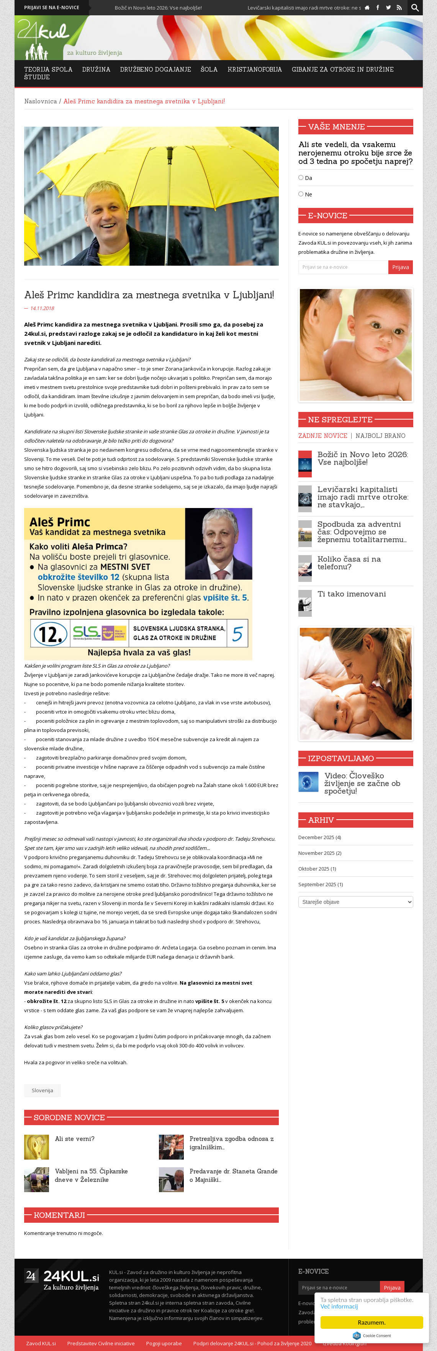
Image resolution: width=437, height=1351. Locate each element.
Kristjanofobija (255, 69)
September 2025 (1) (320, 884)
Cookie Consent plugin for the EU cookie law (372, 1335)
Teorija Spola (48, 69)
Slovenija (42, 1090)
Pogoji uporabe (164, 1343)
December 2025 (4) (319, 837)
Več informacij (339, 1306)
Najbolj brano (380, 436)
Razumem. (372, 1322)
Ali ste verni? (75, 1138)
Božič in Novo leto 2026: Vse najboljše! (159, 7)
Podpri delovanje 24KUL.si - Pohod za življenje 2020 (252, 1343)
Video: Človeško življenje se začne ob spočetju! (362, 783)
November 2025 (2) (319, 852)
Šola (209, 69)
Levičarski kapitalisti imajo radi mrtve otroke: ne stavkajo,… (363, 496)
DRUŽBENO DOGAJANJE (155, 69)
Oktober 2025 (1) (317, 868)
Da (305, 177)
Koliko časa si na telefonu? (349, 562)
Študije (37, 77)
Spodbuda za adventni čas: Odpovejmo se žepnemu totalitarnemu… (362, 531)
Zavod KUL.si (41, 1343)
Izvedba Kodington (345, 1343)
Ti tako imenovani (352, 593)
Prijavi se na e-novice (51, 7)
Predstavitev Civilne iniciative (101, 1343)
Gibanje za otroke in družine (343, 69)
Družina (96, 69)
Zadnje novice (322, 436)
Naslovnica (40, 101)
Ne (305, 194)
